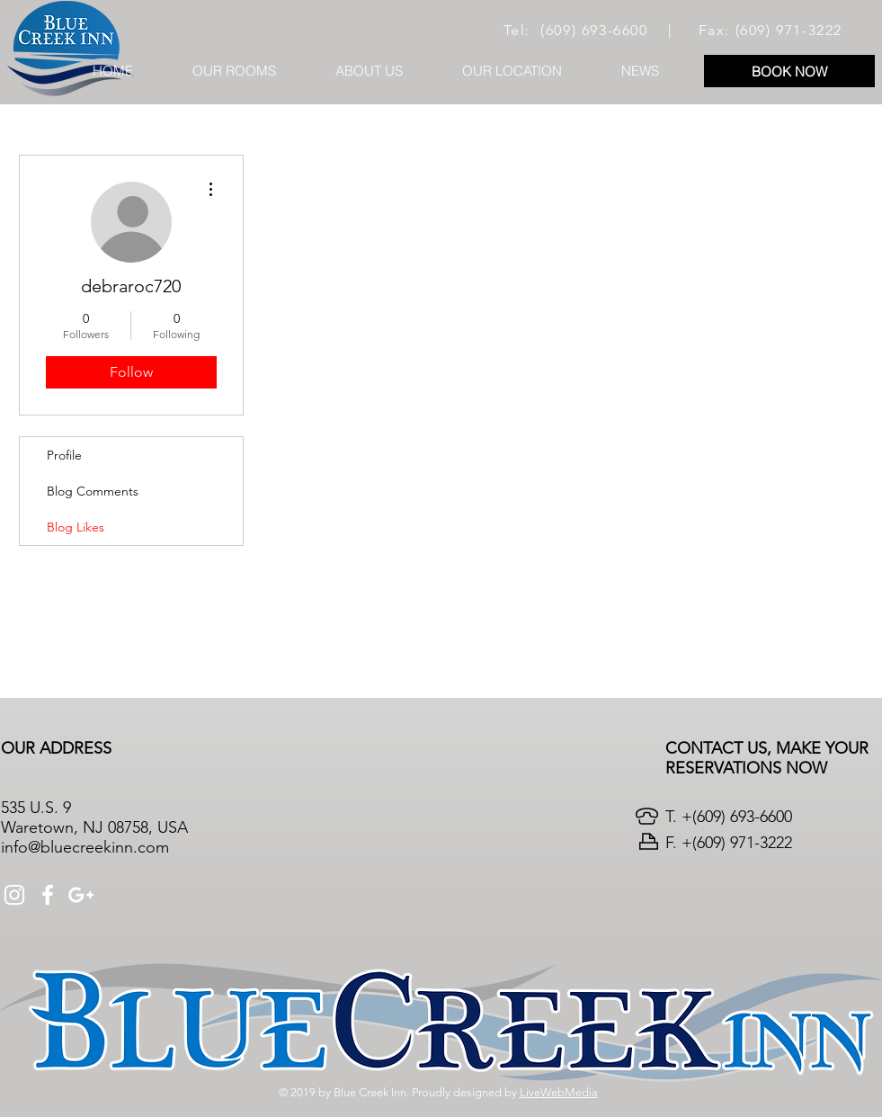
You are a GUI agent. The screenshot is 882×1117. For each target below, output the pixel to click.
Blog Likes (75, 527)
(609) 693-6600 (593, 30)
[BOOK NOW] (789, 71)
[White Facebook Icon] (47, 894)
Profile (64, 455)
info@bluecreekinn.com (85, 847)
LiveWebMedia (559, 1092)
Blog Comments (92, 491)
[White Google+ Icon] (80, 894)
